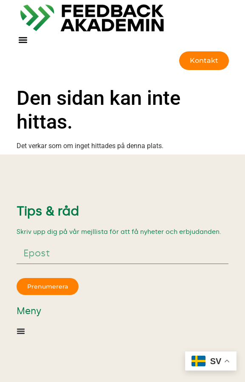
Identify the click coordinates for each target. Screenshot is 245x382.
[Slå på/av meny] (21, 331)
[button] (23, 40)
